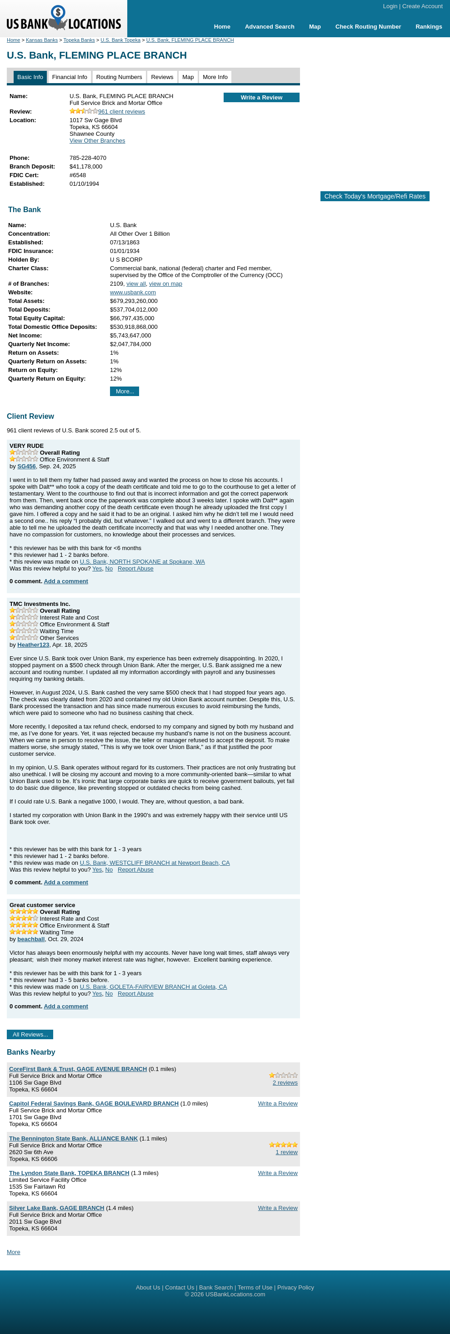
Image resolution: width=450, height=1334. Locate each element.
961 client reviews (107, 111)
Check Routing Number (368, 26)
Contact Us (179, 1287)
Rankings (428, 26)
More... (125, 391)
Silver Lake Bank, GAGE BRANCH (57, 1208)
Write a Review (262, 97)
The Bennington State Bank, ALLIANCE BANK (73, 1138)
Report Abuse (136, 568)
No (109, 568)
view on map (165, 283)
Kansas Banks (42, 40)
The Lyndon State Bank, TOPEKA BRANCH (69, 1173)
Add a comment (66, 581)
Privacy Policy (295, 1287)
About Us (148, 1287)
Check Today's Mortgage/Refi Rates (375, 196)
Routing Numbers (119, 77)
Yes (97, 568)
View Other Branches (97, 140)
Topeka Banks (79, 40)
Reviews (162, 77)
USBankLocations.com (235, 1294)
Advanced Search (270, 26)
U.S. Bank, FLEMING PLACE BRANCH (190, 40)
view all (136, 283)
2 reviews (285, 1082)
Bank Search (216, 1287)
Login (390, 6)
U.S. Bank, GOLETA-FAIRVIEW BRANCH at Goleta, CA (153, 986)
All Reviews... (30, 1034)
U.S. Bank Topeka (120, 40)
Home (222, 26)
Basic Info (30, 77)
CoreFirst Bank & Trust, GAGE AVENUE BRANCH (78, 1069)
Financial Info (69, 77)
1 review (287, 1152)
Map (315, 26)
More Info (215, 77)
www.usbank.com (133, 292)
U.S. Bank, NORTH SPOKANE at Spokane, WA (142, 561)
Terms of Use (255, 1287)
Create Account (422, 6)
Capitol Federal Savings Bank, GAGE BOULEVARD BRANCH (94, 1103)
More (13, 1252)
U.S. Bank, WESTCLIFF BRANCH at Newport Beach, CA (155, 862)
